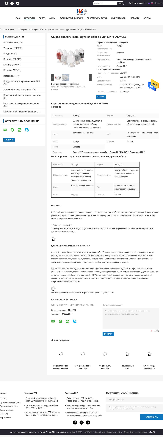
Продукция (24, 30)
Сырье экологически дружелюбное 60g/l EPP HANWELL (68, 87)
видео (42, 18)
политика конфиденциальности (24, 432)
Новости (135, 18)
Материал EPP (37, 30)
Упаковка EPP (10, 48)
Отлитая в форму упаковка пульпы (21, 103)
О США (52, 18)
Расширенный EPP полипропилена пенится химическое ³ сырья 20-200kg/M (127, 367)
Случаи (147, 18)
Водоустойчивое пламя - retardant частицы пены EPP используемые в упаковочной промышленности (61, 367)
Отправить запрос (137, 3)
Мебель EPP (9, 64)
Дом (18, 18)
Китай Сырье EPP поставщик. (53, 432)
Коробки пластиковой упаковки (19, 111)
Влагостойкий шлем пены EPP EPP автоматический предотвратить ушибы (84, 414)
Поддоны (8, 53)
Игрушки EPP (10, 70)
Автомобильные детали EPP (17, 89)
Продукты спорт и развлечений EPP (21, 81)
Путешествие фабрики (71, 18)
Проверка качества (97, 18)
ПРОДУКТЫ (29, 18)
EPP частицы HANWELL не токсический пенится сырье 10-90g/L (149, 367)
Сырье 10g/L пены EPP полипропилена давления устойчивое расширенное (105, 367)
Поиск (120, 3)
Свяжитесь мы (118, 18)
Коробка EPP (10, 59)
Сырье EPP (109, 293)
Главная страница (8, 30)
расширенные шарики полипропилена (86, 293)
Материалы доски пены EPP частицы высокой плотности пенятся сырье (83, 367)
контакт (100, 97)
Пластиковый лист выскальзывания (22, 95)
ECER (152, 432)
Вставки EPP (9, 76)
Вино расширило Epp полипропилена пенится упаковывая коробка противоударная (83, 407)
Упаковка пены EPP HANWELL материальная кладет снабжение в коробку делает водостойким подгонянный (82, 400)
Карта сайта (5, 418)
